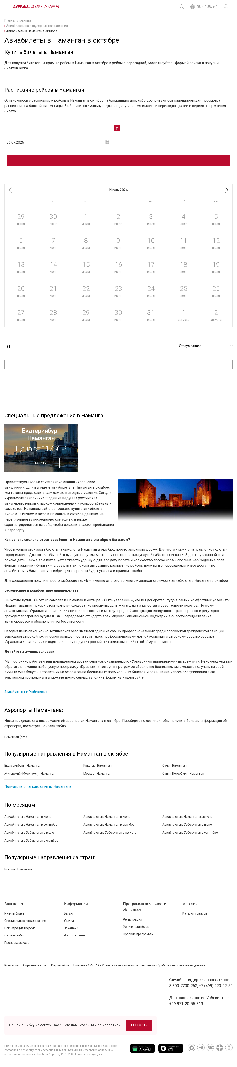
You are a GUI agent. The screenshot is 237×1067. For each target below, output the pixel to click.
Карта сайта (60, 965)
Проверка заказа (16, 942)
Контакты (11, 965)
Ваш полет (14, 903)
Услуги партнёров (136, 926)
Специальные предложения (25, 920)
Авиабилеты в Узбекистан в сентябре (190, 832)
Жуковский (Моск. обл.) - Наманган (29, 773)
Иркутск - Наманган (97, 765)
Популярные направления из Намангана (37, 786)
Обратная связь (35, 965)
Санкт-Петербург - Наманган (183, 773)
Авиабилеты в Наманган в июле (106, 816)
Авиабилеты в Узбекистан (26, 692)
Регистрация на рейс (19, 928)
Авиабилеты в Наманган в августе (187, 816)
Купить (41, 463)
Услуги (69, 920)
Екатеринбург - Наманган (22, 765)
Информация (76, 903)
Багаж (68, 913)
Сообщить (139, 1025)
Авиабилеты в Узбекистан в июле (29, 832)
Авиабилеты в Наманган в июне (27, 816)
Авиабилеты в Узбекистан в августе (109, 832)
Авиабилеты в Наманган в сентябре (30, 824)
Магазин (190, 903)
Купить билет (14, 913)
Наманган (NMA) (16, 737)
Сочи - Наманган (174, 765)
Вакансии (71, 928)
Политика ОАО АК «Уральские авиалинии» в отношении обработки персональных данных (139, 965)
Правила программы (138, 934)
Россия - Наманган (18, 869)
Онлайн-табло (14, 935)
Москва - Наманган (97, 773)
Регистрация (132, 919)
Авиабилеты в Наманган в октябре (109, 824)
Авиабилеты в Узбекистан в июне (187, 824)
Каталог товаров (194, 913)
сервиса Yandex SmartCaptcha (39, 1054)
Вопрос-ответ (75, 935)
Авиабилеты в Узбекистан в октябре (31, 840)
